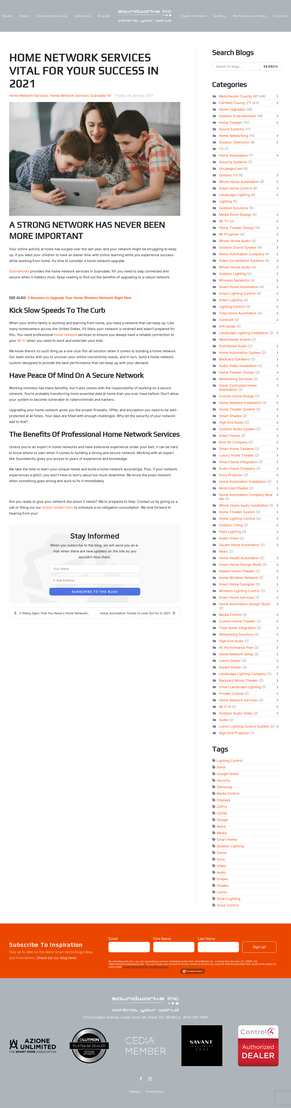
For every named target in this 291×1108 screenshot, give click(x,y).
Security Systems (233, 162)
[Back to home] (145, 16)
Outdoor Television (234, 142)
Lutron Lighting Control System (244, 726)
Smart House (229, 435)
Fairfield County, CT (235, 103)
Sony (221, 859)
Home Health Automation (239, 558)
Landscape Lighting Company (242, 674)
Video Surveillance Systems (241, 260)
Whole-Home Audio (235, 241)
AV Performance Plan (236, 647)
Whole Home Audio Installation (243, 505)
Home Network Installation (240, 403)
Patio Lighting (230, 532)
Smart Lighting (231, 300)
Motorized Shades (233, 488)
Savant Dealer (230, 667)
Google (222, 820)
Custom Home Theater (237, 621)
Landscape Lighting (234, 195)
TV (221, 149)
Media (221, 833)
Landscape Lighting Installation (243, 333)
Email (113, 939)
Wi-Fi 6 (225, 707)
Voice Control (227, 905)
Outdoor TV (228, 175)
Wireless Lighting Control (239, 591)
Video (221, 866)
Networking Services (236, 379)
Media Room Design (235, 214)
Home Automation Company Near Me (246, 497)
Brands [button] (104, 16)
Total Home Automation (238, 313)
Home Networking (233, 136)
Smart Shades (230, 416)
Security (223, 780)
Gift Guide (227, 326)
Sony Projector (231, 475)
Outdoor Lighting (232, 274)
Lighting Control (232, 306)
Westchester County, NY (238, 96)
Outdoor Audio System (237, 429)
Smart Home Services (236, 597)
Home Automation (233, 155)
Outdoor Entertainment (237, 116)
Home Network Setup (236, 654)
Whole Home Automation (239, 182)
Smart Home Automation (238, 287)
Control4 (226, 320)
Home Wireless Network (238, 578)
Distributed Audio (233, 346)
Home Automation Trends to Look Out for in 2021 (138, 613)
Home (7, 16)
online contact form (57, 507)
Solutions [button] (82, 16)
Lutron (222, 892)
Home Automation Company (241, 254)
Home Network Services (28, 95)
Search (270, 66)
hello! (221, 767)
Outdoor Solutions (233, 208)
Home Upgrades (232, 109)
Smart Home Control (235, 188)
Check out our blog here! (56, 958)
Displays (223, 800)
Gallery (220, 16)
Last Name (206, 939)
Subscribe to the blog (95, 591)
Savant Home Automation (239, 545)
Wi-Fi (21, 340)
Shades (223, 885)
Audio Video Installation (238, 366)
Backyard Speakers (234, 359)
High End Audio (231, 422)
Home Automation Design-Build (244, 604)
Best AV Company (233, 442)
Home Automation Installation (242, 481)
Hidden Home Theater (237, 571)
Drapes (222, 879)
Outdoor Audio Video (236, 713)
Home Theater (230, 122)
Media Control (230, 614)
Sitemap (134, 1091)
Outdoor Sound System (237, 247)
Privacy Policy (155, 1091)
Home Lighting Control (237, 518)
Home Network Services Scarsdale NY (81, 95)
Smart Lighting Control (237, 293)
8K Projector (229, 234)
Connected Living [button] (52, 16)
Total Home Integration (237, 628)
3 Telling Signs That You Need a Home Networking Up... (54, 613)
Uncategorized (231, 168)
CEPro (222, 806)
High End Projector (234, 733)
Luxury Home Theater (236, 455)
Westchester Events (235, 339)
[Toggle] (278, 96)
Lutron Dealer (230, 660)
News (223, 551)
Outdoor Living (231, 525)
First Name (162, 939)
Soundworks (19, 271)
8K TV (224, 221)
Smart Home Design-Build (240, 564)
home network (65, 335)
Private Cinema (231, 693)
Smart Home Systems (236, 449)
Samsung (224, 787)
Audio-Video (229, 538)
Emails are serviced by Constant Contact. (146, 966)
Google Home (228, 774)
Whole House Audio (235, 267)
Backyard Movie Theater (238, 680)
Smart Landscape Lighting (240, 687)
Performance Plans (250, 16)
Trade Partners (193, 16)
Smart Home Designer (237, 584)
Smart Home (227, 839)
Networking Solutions (236, 634)
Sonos (222, 852)
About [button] (24, 16)
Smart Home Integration (238, 462)
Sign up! (259, 947)
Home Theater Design (236, 228)
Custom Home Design (236, 396)
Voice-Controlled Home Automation (238, 387)
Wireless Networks (234, 280)
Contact (280, 16)
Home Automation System (240, 352)
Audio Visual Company (237, 468)
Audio (223, 720)
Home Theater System (237, 409)
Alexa (221, 826)
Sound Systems (231, 129)
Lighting (225, 201)
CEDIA (222, 813)
